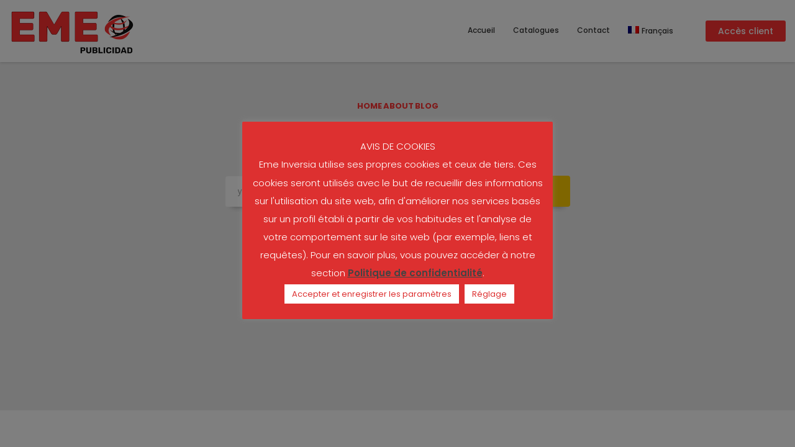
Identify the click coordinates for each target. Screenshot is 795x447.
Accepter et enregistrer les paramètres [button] (372, 294)
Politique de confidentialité (415, 272)
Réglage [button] (489, 294)
